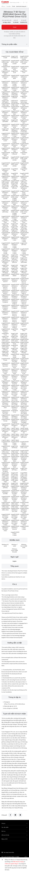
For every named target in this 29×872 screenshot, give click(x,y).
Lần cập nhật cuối (6, 20)
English (14, 561)
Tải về (14, 27)
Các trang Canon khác (8, 852)
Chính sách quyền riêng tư (11, 863)
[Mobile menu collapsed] (26, 2)
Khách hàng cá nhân (15, 2)
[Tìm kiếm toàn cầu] (23, 2)
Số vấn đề (23, 20)
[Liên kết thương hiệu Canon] (5, 2)
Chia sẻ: (4, 815)
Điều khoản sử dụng (18, 861)
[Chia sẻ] (10, 815)
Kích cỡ (16, 20)
